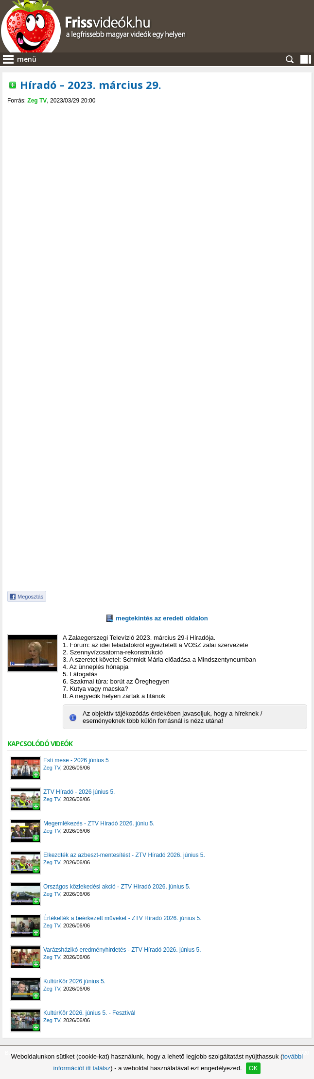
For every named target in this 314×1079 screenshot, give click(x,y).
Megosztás (30, 596)
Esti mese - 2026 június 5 (76, 760)
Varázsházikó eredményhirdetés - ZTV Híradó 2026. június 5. (122, 949)
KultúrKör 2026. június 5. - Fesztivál (89, 1013)
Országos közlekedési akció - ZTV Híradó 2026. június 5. (117, 886)
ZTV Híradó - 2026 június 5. (79, 791)
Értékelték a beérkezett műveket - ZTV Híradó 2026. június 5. (122, 918)
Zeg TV (37, 100)
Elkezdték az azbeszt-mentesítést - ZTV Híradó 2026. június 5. (124, 855)
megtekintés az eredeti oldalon (162, 618)
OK (253, 1068)
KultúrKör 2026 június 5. (74, 981)
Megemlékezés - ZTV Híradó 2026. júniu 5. (99, 823)
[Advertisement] (157, 177)
